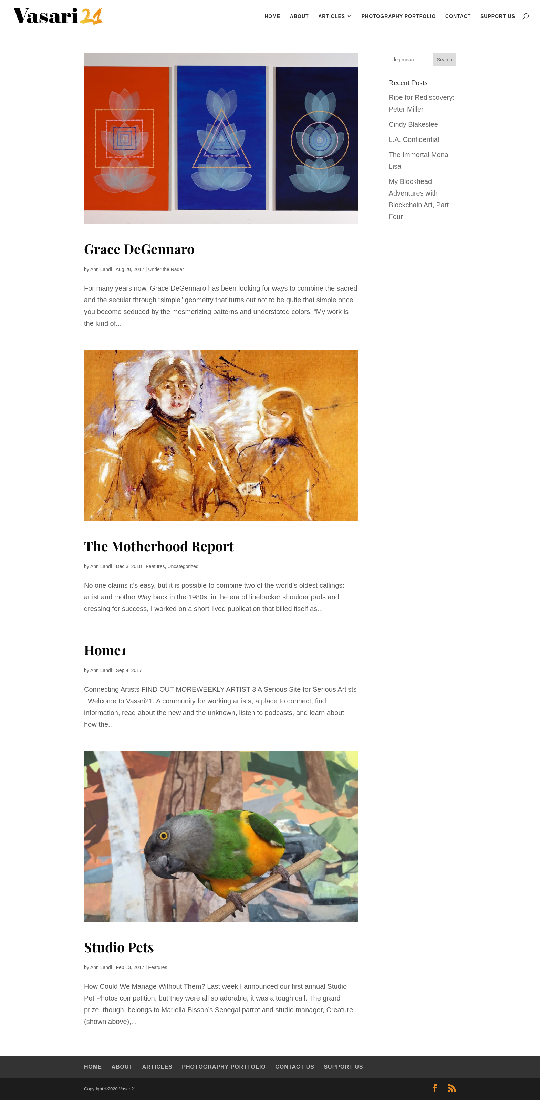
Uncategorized (182, 566)
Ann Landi (101, 269)
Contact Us (294, 1067)
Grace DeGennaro (139, 249)
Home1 (105, 650)
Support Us (497, 16)
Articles (331, 16)
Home (93, 1067)
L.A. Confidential (414, 139)
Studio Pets (119, 947)
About (299, 16)
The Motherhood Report (159, 546)
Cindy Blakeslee (413, 124)
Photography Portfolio (399, 16)
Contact (458, 16)
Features (155, 566)
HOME (272, 16)
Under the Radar (166, 269)
